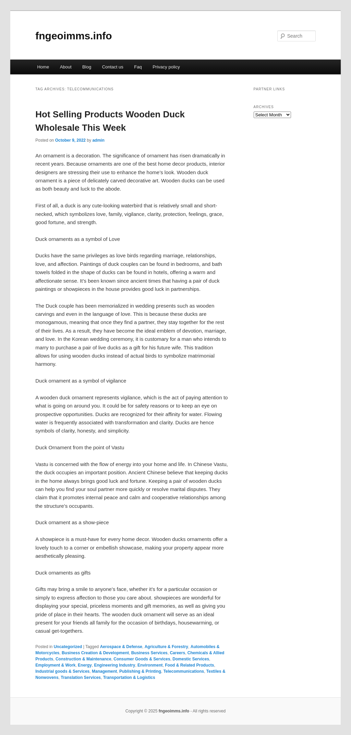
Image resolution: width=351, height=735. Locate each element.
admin (98, 140)
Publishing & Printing (140, 671)
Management (104, 671)
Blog (86, 66)
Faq (138, 66)
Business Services (149, 652)
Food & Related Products (189, 665)
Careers (177, 652)
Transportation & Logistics (129, 677)
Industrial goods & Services (62, 671)
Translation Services (81, 677)
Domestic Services (190, 659)
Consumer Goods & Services (141, 659)
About (66, 66)
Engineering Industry (114, 665)
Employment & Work (55, 665)
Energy (85, 665)
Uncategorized (68, 646)
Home (43, 66)
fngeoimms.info (73, 35)
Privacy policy (166, 66)
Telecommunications (184, 671)
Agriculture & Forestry (166, 646)
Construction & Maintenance (83, 659)
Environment (149, 665)
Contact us (112, 66)
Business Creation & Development (95, 652)
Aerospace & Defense (121, 646)
